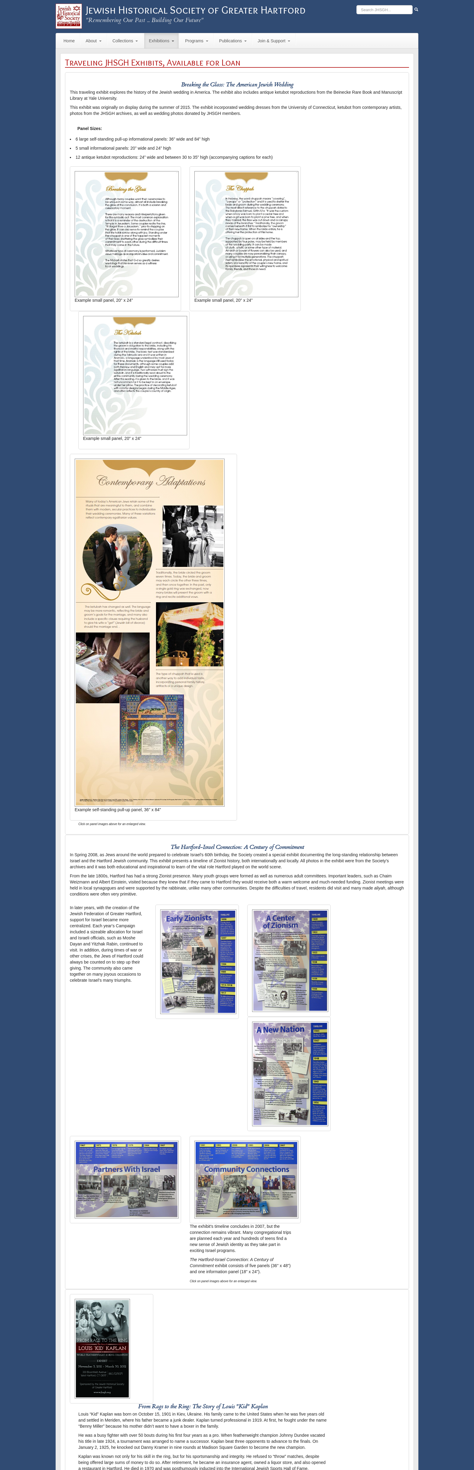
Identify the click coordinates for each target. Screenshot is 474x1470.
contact (132, 1431)
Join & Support (274, 40)
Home (69, 40)
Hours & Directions (236, 1453)
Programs (196, 40)
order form (247, 1375)
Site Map (261, 1453)
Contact (212, 1453)
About (94, 40)
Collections (125, 40)
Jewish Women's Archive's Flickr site (210, 1158)
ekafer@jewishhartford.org (94, 1431)
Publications (233, 40)
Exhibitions (161, 40)
